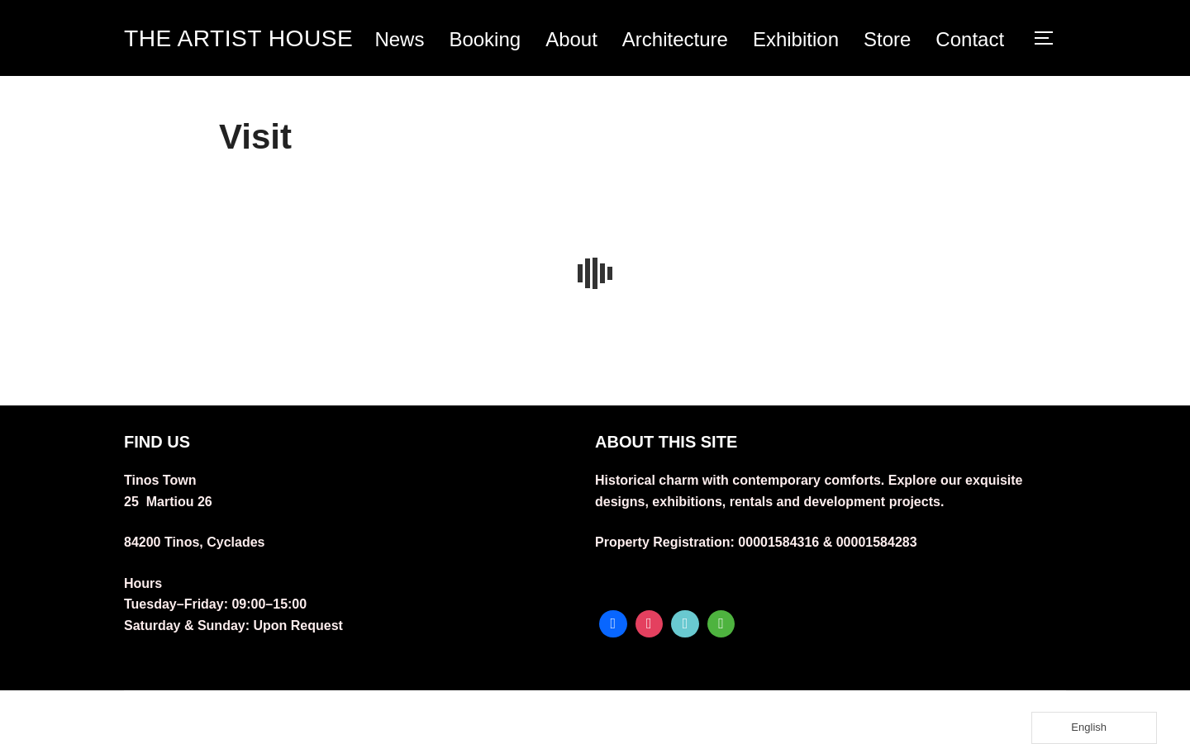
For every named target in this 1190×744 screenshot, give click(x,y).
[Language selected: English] (1094, 728)
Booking (566, 42)
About (653, 42)
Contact (971, 89)
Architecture (757, 42)
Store (968, 42)
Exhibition (878, 42)
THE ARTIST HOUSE (218, 64)
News (481, 42)
